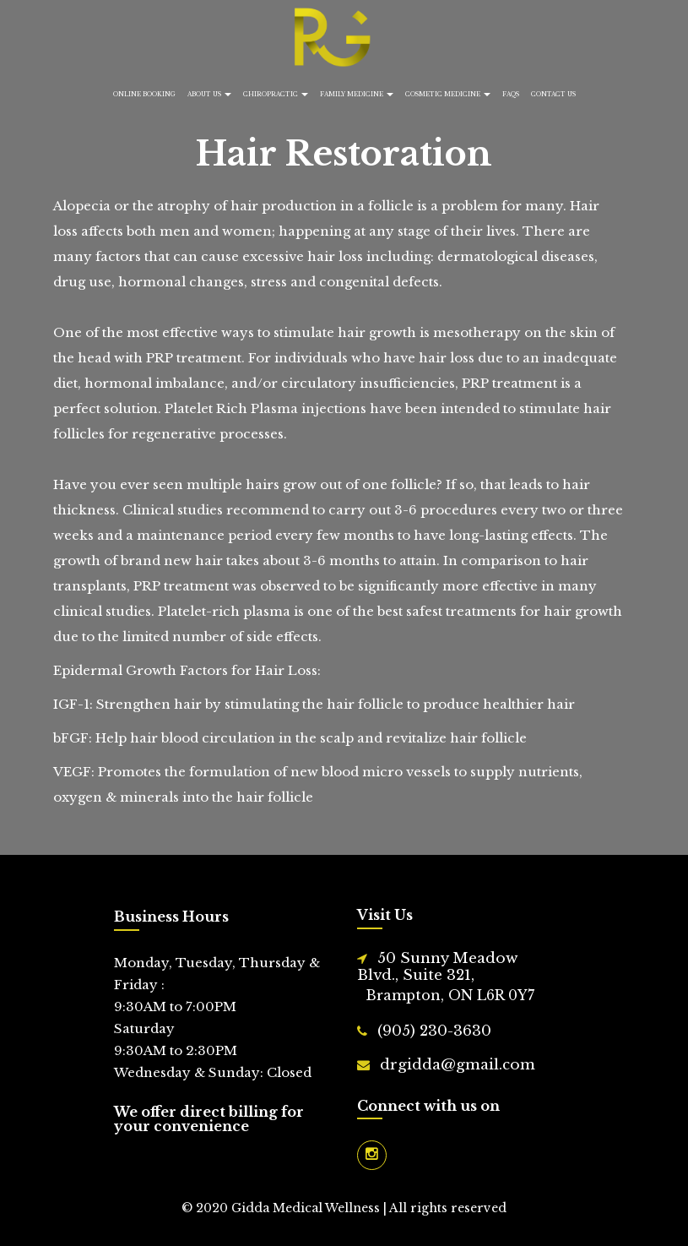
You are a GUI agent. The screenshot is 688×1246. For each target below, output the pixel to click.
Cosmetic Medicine (447, 94)
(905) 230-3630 (434, 1031)
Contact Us (553, 94)
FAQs (510, 94)
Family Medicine (356, 94)
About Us (209, 94)
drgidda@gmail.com (457, 1065)
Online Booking (144, 94)
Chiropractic (275, 94)
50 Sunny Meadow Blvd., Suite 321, (455, 977)
